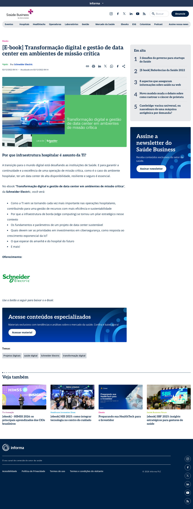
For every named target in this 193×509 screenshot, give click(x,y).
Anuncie (180, 13)
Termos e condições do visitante (86, 471)
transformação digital (74, 355)
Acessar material (22, 332)
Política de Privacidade (33, 471)
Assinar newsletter (151, 168)
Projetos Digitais (12, 355)
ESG (134, 24)
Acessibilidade (9, 471)
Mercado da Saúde (105, 24)
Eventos (9, 24)
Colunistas (145, 24)
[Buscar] (153, 14)
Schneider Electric (23, 64)
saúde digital (30, 355)
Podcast (158, 24)
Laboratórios (71, 24)
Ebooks (125, 24)
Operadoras (55, 24)
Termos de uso (57, 471)
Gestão (85, 24)
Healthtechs (39, 24)
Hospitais (24, 24)
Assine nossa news (178, 24)
